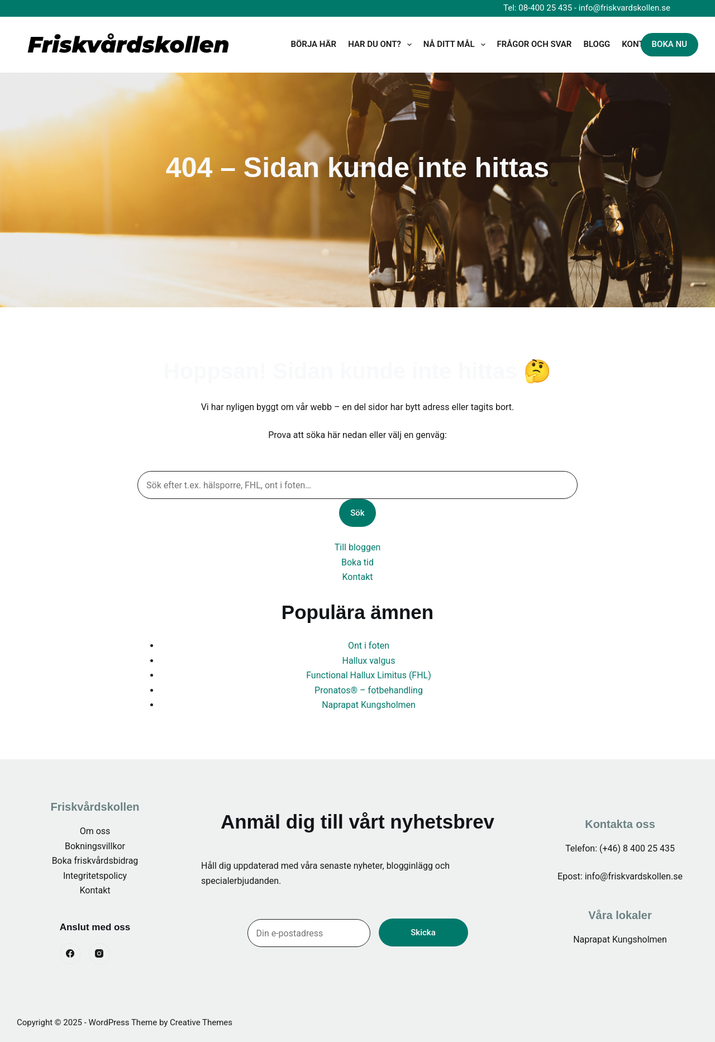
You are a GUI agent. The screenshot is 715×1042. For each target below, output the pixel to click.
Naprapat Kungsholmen (369, 705)
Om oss (95, 831)
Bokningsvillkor (95, 846)
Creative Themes (201, 1022)
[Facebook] (70, 953)
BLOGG (596, 44)
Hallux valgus (368, 660)
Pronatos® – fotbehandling (368, 690)
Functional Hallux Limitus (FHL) (368, 675)
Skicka (423, 932)
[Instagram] (99, 953)
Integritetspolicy (95, 875)
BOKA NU (669, 44)
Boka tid (357, 562)
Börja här (314, 44)
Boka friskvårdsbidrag (95, 860)
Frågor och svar (534, 44)
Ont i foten (368, 645)
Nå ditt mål (456, 44)
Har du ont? (382, 44)
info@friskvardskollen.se (624, 8)
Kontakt (357, 577)
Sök (357, 513)
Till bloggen (357, 547)
